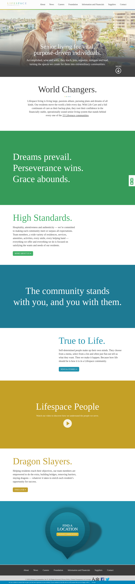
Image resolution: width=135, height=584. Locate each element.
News (51, 4)
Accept (94, 582)
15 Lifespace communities (75, 115)
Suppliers (112, 4)
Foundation (73, 4)
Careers (61, 4)
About (42, 4)
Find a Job (19, 490)
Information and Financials (93, 4)
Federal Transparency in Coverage (81, 579)
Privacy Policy (66, 579)
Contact (123, 4)
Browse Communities (67, 534)
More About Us (22, 253)
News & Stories (68, 369)
